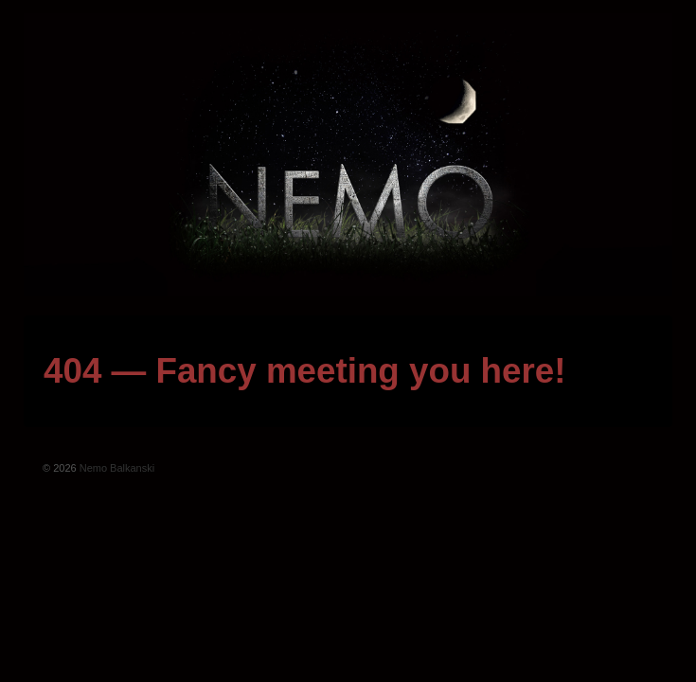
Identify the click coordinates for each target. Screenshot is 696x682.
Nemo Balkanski (116, 468)
